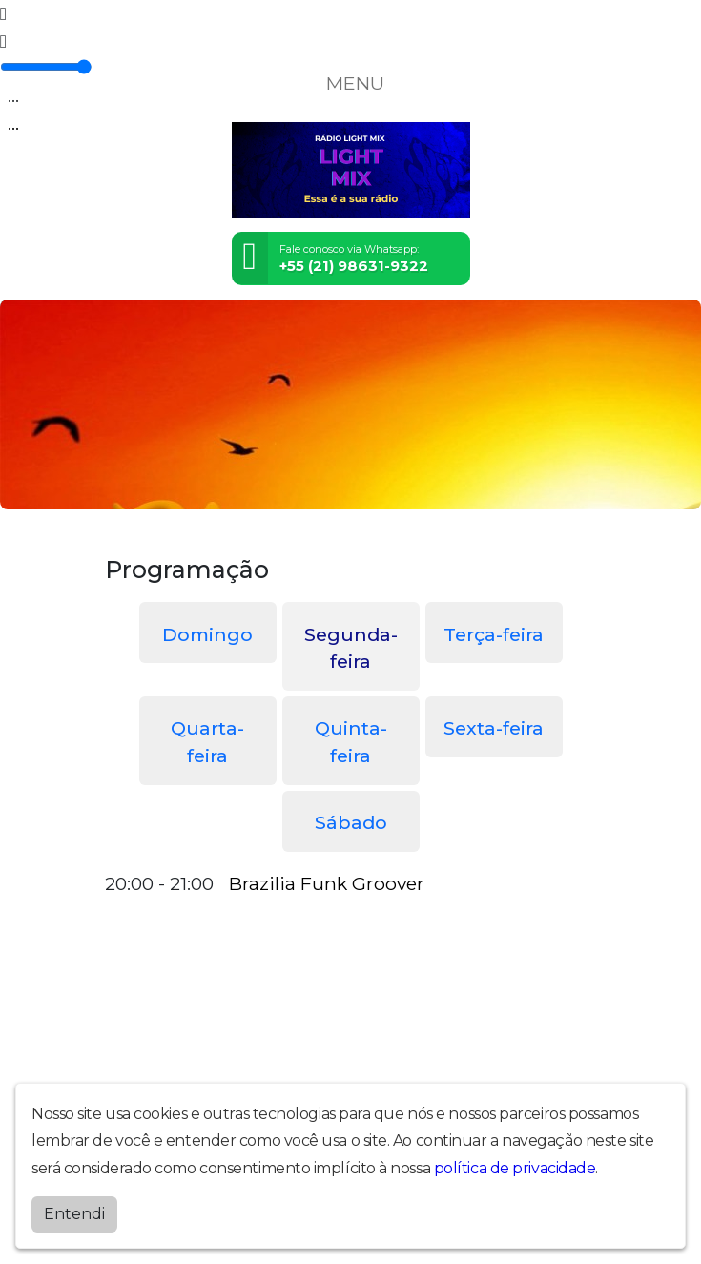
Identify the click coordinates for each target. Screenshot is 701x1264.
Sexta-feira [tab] (493, 727)
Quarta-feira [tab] (207, 741)
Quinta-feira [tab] (351, 741)
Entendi (74, 1214)
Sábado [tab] (351, 822)
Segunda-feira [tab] (351, 648)
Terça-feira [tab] (493, 634)
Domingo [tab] (207, 634)
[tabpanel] (351, 883)
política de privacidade (515, 1168)
